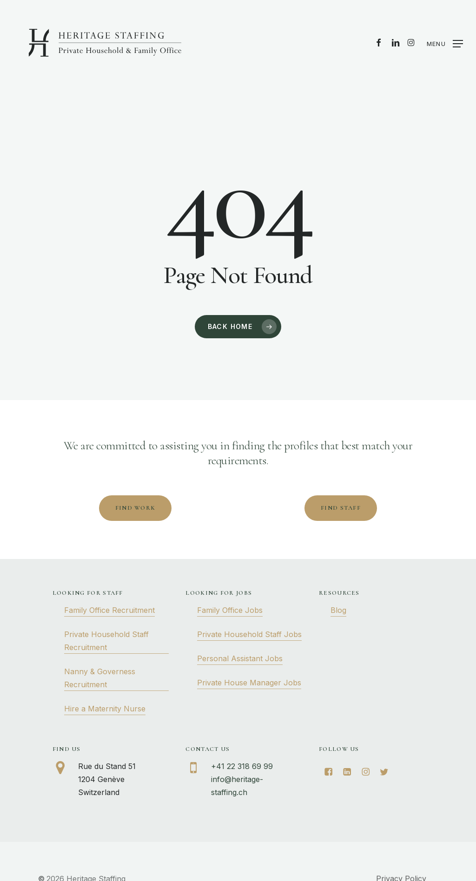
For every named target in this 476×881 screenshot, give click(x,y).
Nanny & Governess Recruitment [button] (99, 678)
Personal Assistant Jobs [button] (240, 658)
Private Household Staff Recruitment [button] (106, 641)
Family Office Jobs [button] (230, 610)
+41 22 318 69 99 (242, 766)
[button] (445, 43)
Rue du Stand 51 (107, 766)
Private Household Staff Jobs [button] (249, 634)
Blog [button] (338, 610)
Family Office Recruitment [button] (109, 610)
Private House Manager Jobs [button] (249, 682)
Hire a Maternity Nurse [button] (104, 708)
